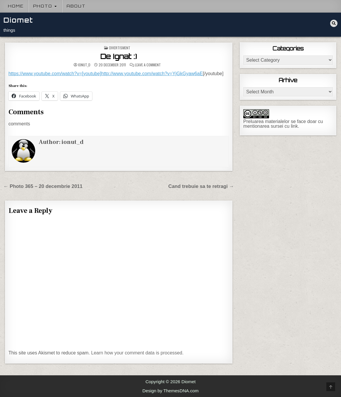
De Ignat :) (118, 56)
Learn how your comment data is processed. (137, 352)
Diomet (18, 20)
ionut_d (84, 65)
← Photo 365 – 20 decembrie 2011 (43, 186)
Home (16, 6)
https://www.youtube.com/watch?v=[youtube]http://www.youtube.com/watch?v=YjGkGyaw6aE (106, 73)
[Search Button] (333, 23)
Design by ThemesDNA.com (170, 390)
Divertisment (119, 47)
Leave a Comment (148, 65)
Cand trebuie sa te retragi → (201, 186)
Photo (42, 6)
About (76, 6)
